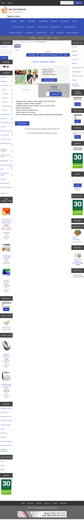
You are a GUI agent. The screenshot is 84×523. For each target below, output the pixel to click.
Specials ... (4, 179)
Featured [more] (6, 335)
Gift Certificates (43, 21)
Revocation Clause (6, 420)
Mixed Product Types (73, 33)
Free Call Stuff (30, 27)
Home (3, 3)
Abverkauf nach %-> (7, 144)
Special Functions (41, 33)
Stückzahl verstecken (6, 275)
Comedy (29, 41)
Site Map (3, 437)
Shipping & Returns (6, 408)
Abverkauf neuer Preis (16, 33)
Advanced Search (78, 189)
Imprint (3, 429)
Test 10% (74, 21)
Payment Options (6, 425)
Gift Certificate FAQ (6, 441)
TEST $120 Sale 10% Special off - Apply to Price (6, 215)
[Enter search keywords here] (67, 2)
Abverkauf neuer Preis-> (7, 156)
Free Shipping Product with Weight (6, 251)
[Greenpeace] (6, 487)
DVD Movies (22, 41)
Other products (77, 241)
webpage (54, 133)
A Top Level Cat (42, 27)
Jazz (78, 117)
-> (7, 85)
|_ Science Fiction (7, 106)
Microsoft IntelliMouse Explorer (6, 349)
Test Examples (65, 21)
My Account (30, 503)
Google (74, 80)
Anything (74, 51)
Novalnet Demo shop (41, 507)
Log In (10, 3)
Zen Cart (56, 38)
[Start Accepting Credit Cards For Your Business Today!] (42, 517)
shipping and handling (6, 237)
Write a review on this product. (6, 325)
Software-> (7, 81)
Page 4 (3, 469)
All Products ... (5, 193)
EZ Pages (32, 38)
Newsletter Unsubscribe (4, 450)
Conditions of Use (6, 416)
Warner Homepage (76, 238)
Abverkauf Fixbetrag (69, 27)
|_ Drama (7, 102)
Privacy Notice (5, 412)
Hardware (13, 21)
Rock (78, 118)
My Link (74, 47)
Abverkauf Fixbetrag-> (7, 150)
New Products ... (5, 183)
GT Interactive (7, 306)
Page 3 (3, 465)
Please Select (7, 303)
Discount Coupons (6, 445)
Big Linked (54, 21)
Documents (60, 33)
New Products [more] (6, 200)
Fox (7, 304)
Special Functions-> (7, 165)
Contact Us (41, 38)
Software (22, 21)
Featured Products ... (6, 188)
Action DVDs (63, 503)
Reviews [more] (6, 316)
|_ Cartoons (7, 94)
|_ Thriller (7, 110)
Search (77, 174)
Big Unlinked (29, 33)
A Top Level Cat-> (6, 139)
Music (51, 33)
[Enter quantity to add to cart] (47, 94)
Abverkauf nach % (55, 27)
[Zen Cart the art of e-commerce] (77, 149)
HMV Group (78, 99)
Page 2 (3, 461)
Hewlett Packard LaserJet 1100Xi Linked (6, 379)
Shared (49, 38)
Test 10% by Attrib (18, 27)
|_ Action (7, 89)
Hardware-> (7, 77)
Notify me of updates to (78, 258)
